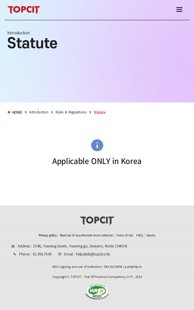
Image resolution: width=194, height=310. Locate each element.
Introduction (38, 112)
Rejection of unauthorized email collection (86, 235)
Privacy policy (47, 235)
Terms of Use (124, 235)
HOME (14, 112)
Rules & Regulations (71, 112)
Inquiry (150, 235)
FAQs (139, 235)
